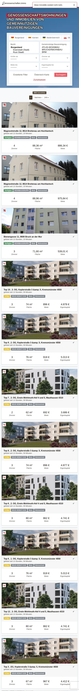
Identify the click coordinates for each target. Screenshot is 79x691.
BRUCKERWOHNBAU (55, 50)
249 (46, 97)
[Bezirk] (24, 49)
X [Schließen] (74, 5)
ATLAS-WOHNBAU (55, 47)
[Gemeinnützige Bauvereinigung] (55, 49)
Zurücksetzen (39, 80)
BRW (55, 52)
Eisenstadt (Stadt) (24, 50)
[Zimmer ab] (55, 58)
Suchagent (61, 75)
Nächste (38, 97)
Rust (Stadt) (24, 52)
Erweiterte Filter (20, 75)
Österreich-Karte (41, 75)
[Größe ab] (24, 58)
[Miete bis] (24, 66)
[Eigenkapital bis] (55, 66)
